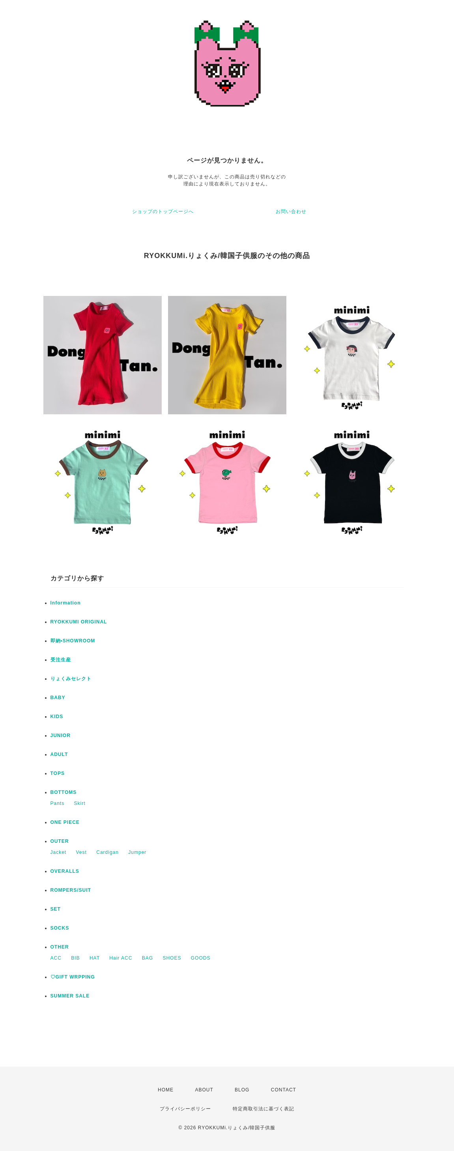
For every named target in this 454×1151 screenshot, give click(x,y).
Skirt (80, 803)
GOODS (201, 958)
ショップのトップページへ (163, 211)
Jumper (137, 852)
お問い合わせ (291, 211)
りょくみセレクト (71, 678)
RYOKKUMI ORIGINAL (78, 622)
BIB (75, 958)
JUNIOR (60, 735)
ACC (56, 958)
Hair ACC (120, 958)
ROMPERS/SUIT (70, 890)
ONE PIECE (65, 822)
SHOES (172, 958)
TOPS (57, 773)
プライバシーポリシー (185, 1109)
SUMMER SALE (70, 996)
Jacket (58, 852)
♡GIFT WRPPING (72, 977)
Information (65, 603)
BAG (147, 958)
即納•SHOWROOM (72, 641)
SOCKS (59, 928)
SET (55, 909)
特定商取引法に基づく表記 (263, 1109)
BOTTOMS (63, 792)
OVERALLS (64, 871)
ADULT (59, 754)
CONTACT (283, 1090)
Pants (57, 803)
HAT (95, 958)
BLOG (242, 1090)
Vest (81, 852)
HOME (166, 1090)
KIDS (57, 716)
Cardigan (107, 852)
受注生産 (60, 660)
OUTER (59, 841)
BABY (57, 697)
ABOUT (204, 1090)
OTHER (59, 947)
